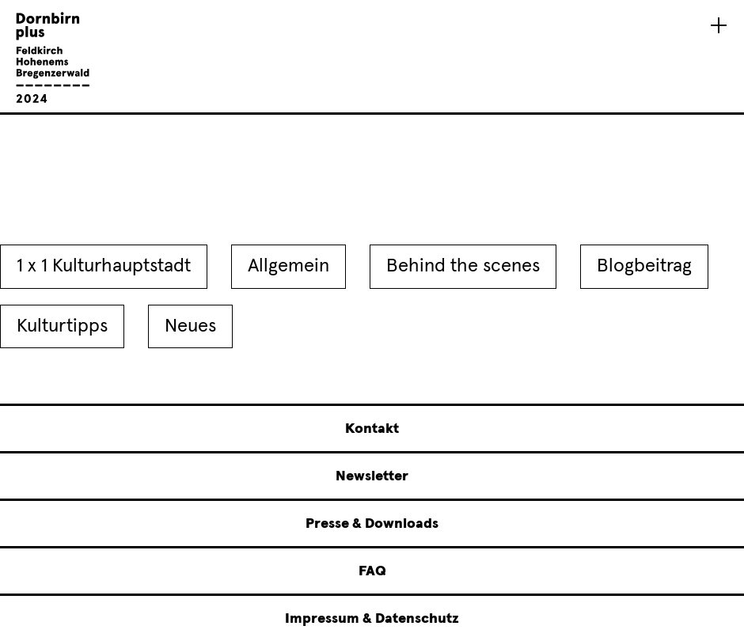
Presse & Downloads (372, 524)
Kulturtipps (62, 326)
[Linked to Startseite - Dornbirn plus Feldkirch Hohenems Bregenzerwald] (52, 100)
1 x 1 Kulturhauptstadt (104, 265)
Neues (190, 326)
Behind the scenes (463, 265)
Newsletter (372, 476)
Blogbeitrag (644, 265)
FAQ (372, 571)
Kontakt (372, 429)
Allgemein (288, 265)
